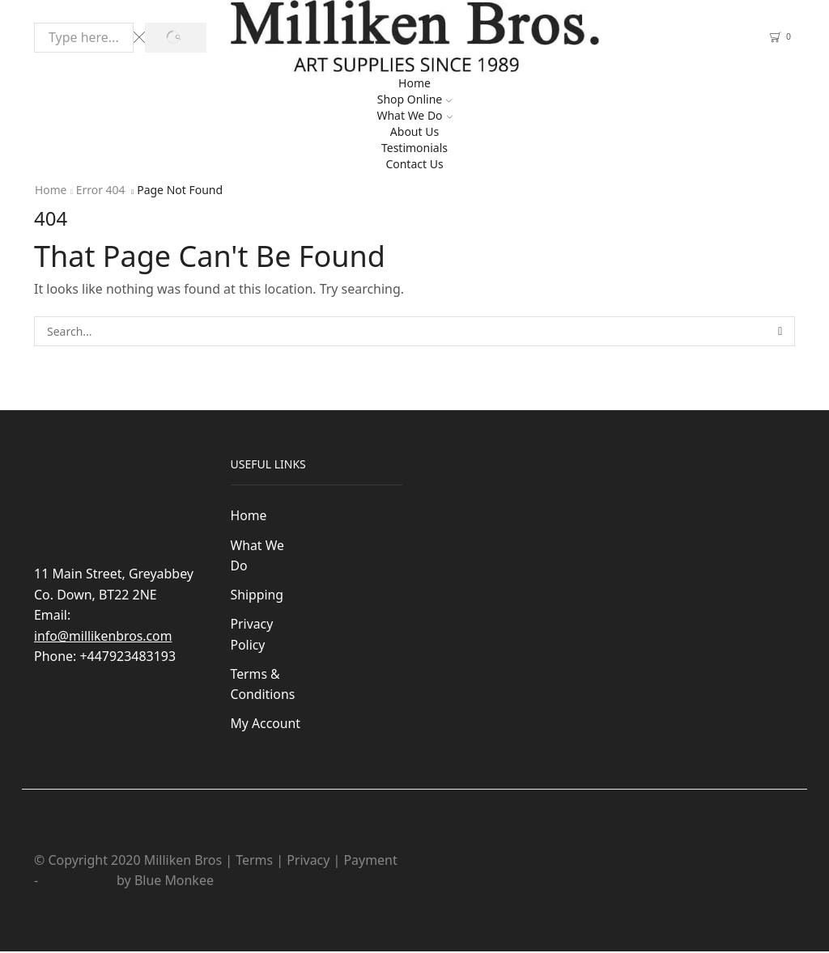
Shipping (257, 595)
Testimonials (414, 147)
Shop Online (414, 99)
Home (414, 83)
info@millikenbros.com (103, 636)
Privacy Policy (252, 635)
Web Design (77, 882)
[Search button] (175, 38)
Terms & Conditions (263, 685)
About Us (414, 131)
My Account (266, 725)
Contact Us (414, 164)
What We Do (414, 115)
